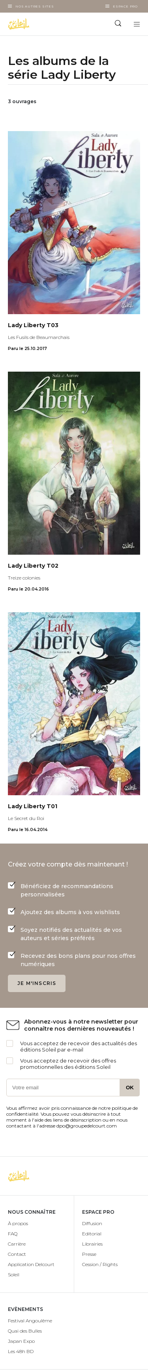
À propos (18, 1223)
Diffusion (92, 1223)
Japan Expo (21, 1341)
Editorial (91, 1234)
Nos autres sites (34, 6)
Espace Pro (125, 6)
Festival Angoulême (30, 1321)
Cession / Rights (100, 1264)
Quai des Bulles (25, 1331)
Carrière (17, 1244)
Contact (17, 1254)
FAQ (12, 1234)
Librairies (92, 1244)
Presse (89, 1254)
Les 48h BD (21, 1351)
